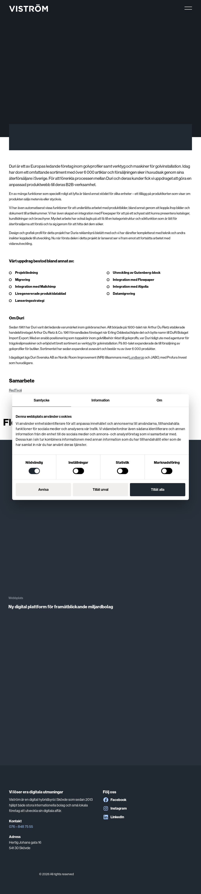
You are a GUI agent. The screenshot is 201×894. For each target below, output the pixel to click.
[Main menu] (188, 8)
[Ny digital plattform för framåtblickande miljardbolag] (100, 525)
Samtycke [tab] (42, 400)
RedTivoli (15, 390)
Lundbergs (136, 357)
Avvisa (43, 489)
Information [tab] (100, 400)
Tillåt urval (100, 489)
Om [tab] (159, 400)
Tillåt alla (157, 489)
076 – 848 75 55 (21, 827)
